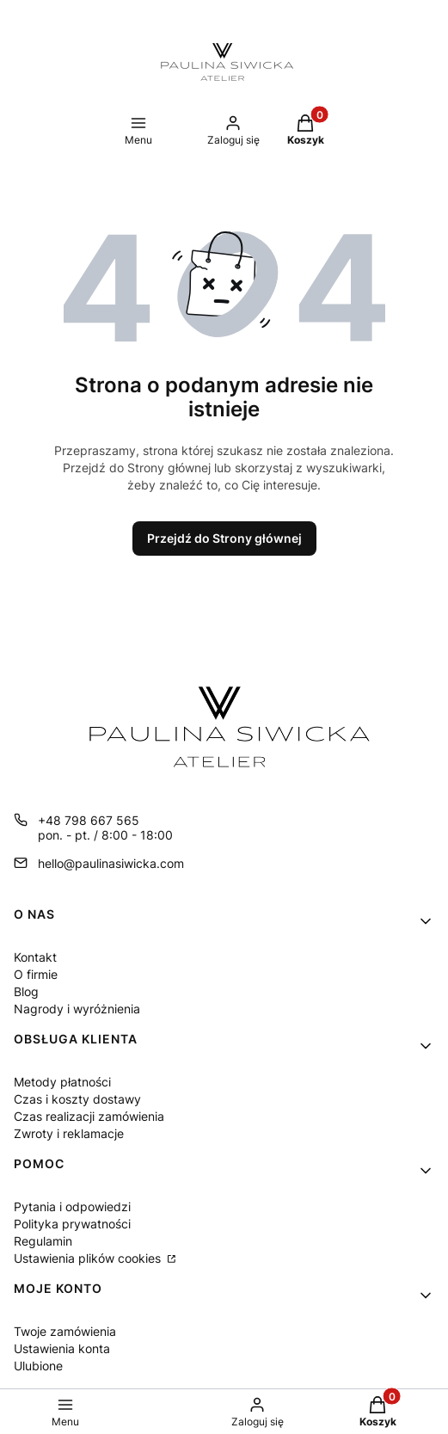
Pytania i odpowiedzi (72, 1206)
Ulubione (38, 1365)
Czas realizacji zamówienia (89, 1116)
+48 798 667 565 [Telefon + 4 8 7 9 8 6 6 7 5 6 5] (88, 820)
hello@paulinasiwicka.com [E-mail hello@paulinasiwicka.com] (111, 863)
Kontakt (35, 957)
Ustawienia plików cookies (89, 1258)
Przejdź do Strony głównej (224, 538)
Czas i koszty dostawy (77, 1099)
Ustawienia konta (62, 1348)
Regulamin (43, 1241)
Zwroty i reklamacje (69, 1133)
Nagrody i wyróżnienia (77, 1008)
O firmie (36, 974)
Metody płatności (62, 1081)
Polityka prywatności (72, 1223)
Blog (26, 991)
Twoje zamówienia (65, 1331)
